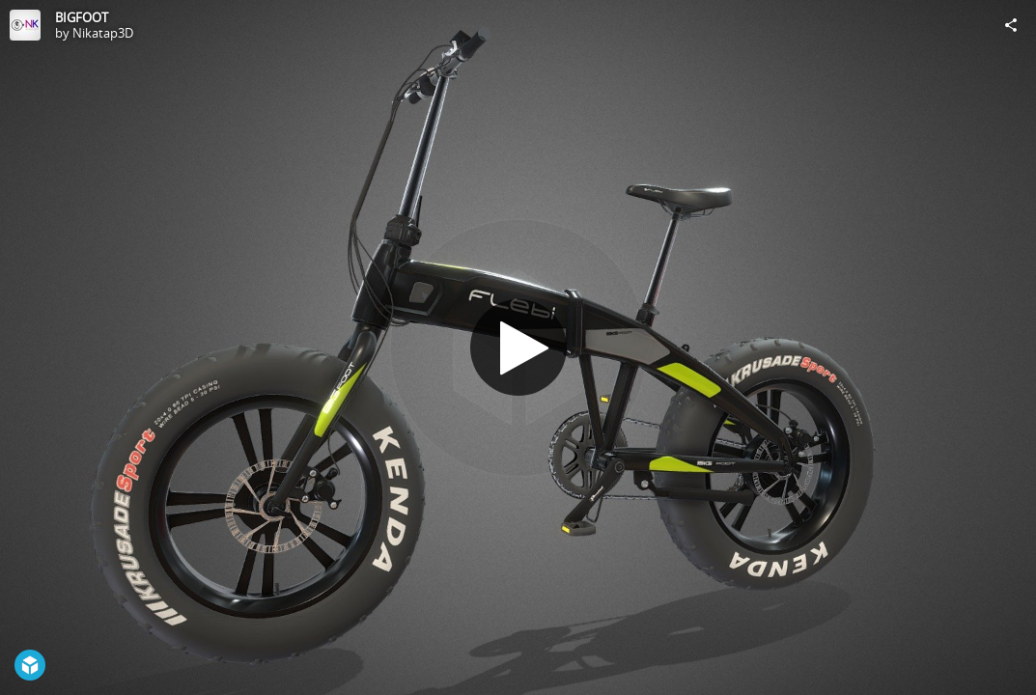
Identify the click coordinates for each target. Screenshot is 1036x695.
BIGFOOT (81, 17)
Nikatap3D (102, 33)
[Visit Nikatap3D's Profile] (25, 25)
